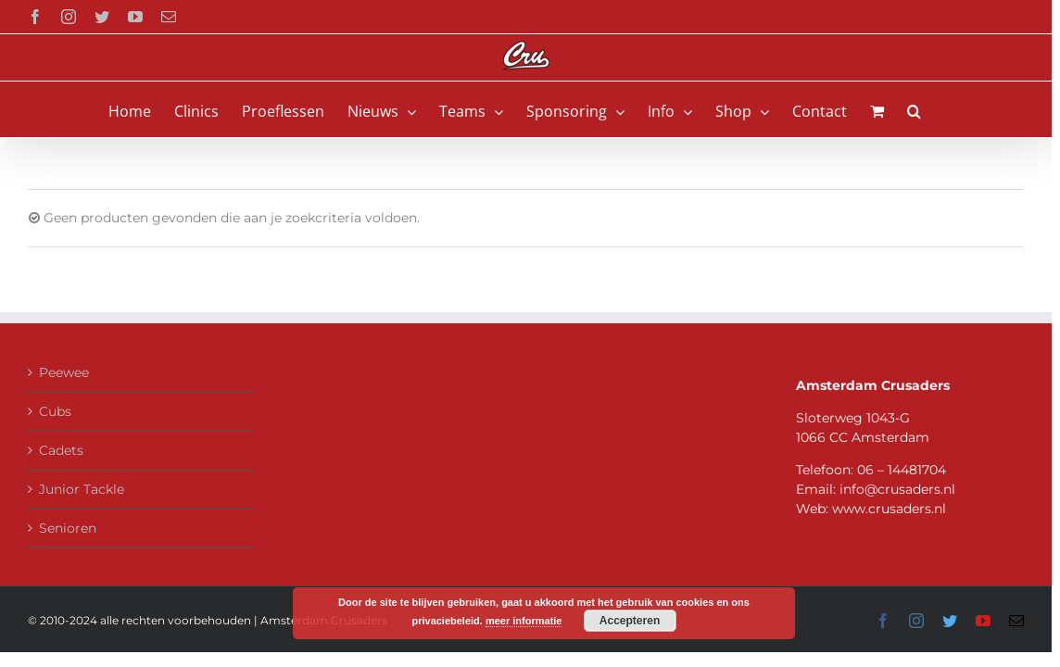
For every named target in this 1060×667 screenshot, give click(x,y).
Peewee (64, 372)
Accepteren (629, 620)
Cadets (61, 450)
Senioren (67, 528)
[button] (948, 109)
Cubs (55, 411)
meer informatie (524, 620)
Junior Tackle (81, 489)
